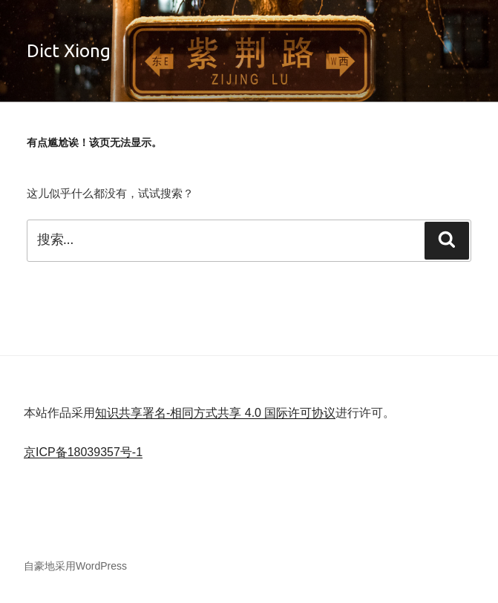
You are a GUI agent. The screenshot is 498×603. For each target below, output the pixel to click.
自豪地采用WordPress (75, 566)
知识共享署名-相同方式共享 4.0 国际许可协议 (215, 412)
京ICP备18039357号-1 (83, 452)
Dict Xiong (69, 51)
